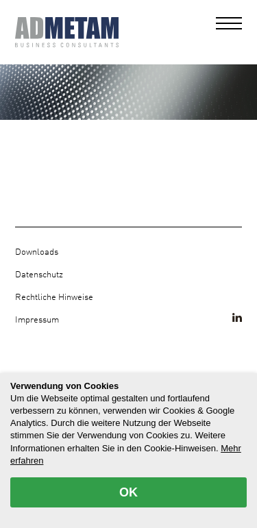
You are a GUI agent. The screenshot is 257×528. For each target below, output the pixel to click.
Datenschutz (39, 275)
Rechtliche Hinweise (54, 297)
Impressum (37, 320)
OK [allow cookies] (128, 492)
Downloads (36, 252)
